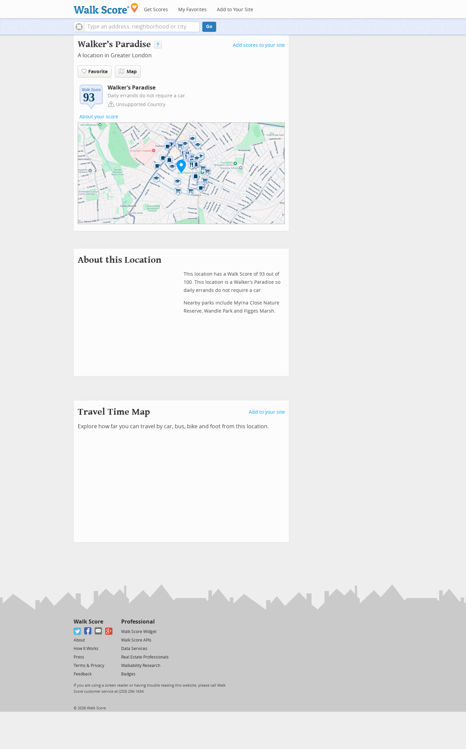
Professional (138, 621)
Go (209, 26)
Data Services (134, 648)
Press (79, 657)
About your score (98, 117)
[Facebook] (88, 631)
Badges (128, 674)
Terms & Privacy (89, 665)
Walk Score (88, 621)
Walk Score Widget (138, 631)
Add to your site (267, 412)
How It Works (86, 648)
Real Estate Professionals (145, 657)
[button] (79, 26)
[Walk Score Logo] (106, 8)
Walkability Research (140, 665)
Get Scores (156, 10)
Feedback (83, 674)
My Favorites (192, 10)
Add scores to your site (259, 45)
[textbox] (142, 26)
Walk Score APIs (136, 640)
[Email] (98, 631)
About (79, 640)
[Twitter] (77, 631)
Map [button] (128, 71)
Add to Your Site (235, 10)
